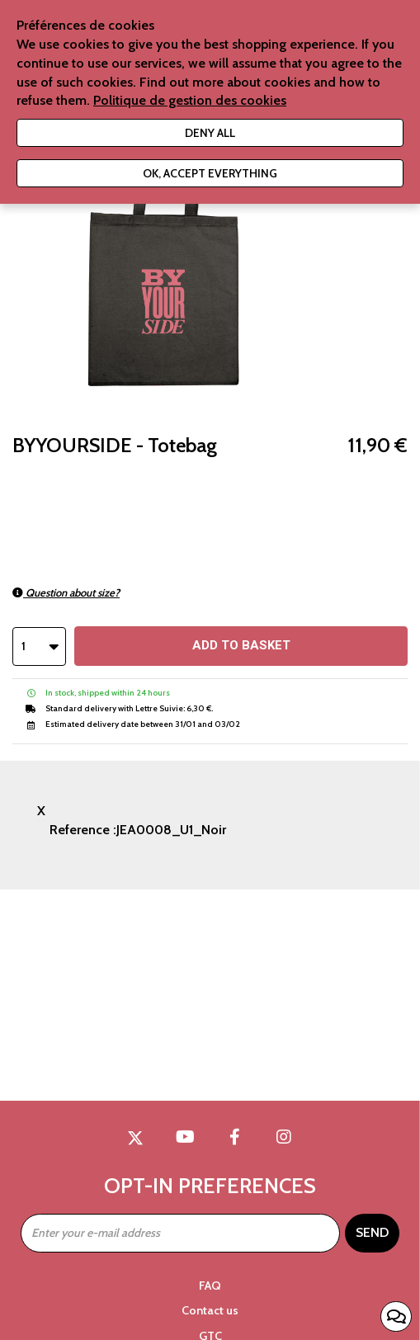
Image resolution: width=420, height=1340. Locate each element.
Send (372, 1232)
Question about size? (66, 592)
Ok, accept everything (210, 173)
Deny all (210, 132)
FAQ (210, 1285)
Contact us (210, 1310)
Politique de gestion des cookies (189, 100)
